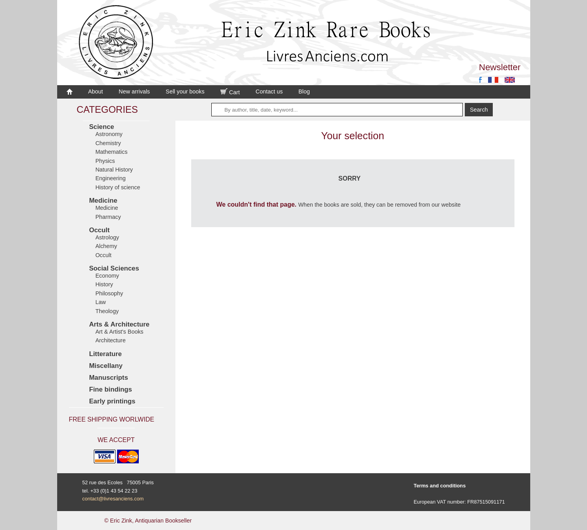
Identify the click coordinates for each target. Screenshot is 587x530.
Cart (230, 92)
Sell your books (185, 91)
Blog (304, 91)
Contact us (269, 91)
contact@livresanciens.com (113, 499)
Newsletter (500, 67)
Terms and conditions (440, 486)
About (95, 91)
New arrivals (134, 91)
